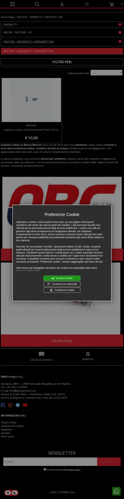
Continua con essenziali (62, 284)
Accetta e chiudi (62, 278)
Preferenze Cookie (62, 290)
